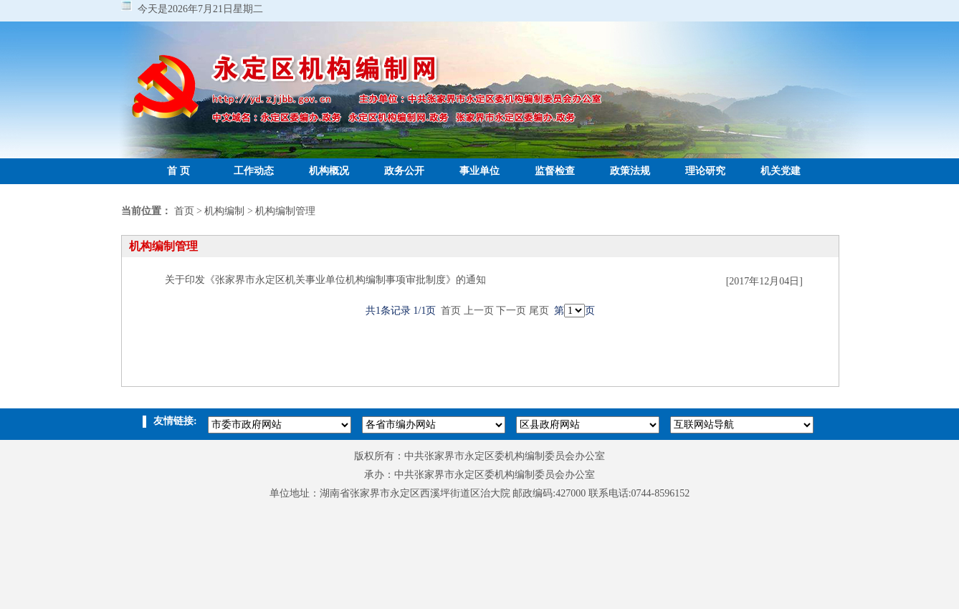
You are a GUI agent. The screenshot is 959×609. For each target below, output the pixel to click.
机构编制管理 (285, 211)
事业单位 (479, 171)
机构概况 (329, 171)
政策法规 (630, 171)
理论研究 (705, 171)
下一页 (511, 310)
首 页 (178, 171)
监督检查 (555, 171)
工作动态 (254, 171)
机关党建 (780, 171)
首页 (184, 211)
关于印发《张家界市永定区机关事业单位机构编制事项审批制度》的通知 (325, 279)
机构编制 (224, 211)
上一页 (479, 310)
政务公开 (404, 171)
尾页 (539, 310)
